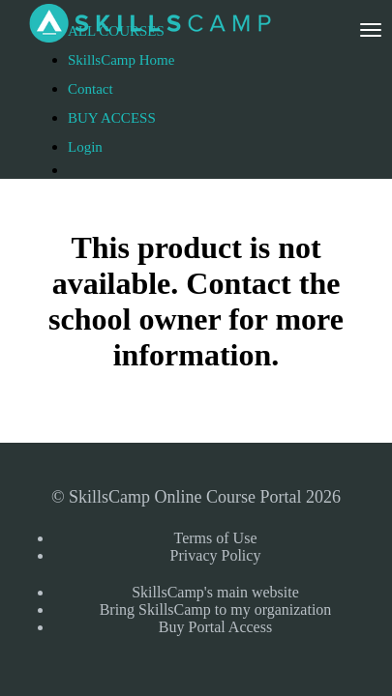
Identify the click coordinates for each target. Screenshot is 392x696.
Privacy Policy (215, 555)
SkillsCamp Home (121, 60)
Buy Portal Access (215, 627)
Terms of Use (215, 538)
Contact (90, 89)
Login (85, 147)
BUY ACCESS (112, 118)
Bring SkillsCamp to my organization (216, 609)
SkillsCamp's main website (215, 592)
